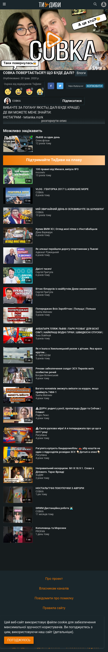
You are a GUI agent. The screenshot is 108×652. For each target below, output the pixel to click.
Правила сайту (54, 608)
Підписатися (72, 101)
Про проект (54, 579)
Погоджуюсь (18, 640)
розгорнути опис (54, 121)
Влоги (81, 73)
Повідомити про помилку (54, 598)
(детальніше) (63, 632)
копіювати (94, 85)
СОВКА (16, 100)
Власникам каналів (54, 588)
